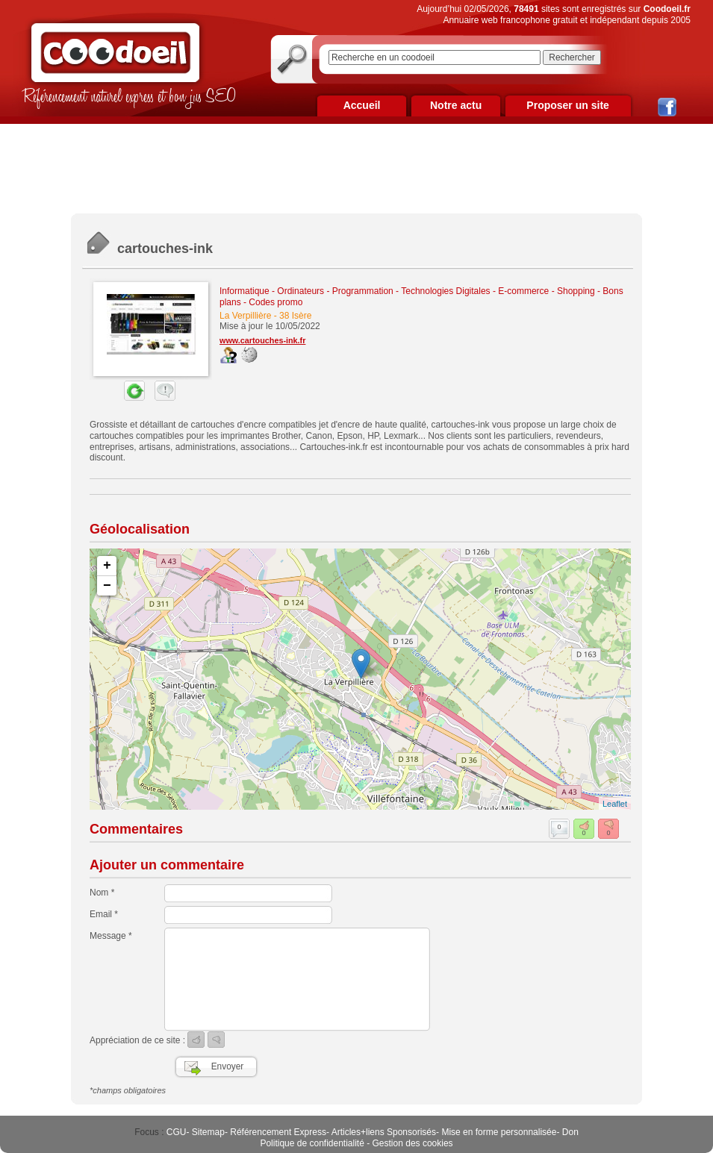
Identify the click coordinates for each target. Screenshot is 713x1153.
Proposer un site (567, 105)
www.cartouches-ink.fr (262, 340)
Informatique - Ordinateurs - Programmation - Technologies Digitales (355, 291)
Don (570, 1132)
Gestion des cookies (413, 1143)
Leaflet (615, 803)
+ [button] (107, 566)
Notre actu (456, 105)
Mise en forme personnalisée (498, 1132)
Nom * (102, 892)
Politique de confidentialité (312, 1143)
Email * (104, 914)
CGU (176, 1132)
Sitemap (208, 1132)
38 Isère (295, 315)
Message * (111, 936)
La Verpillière (245, 315)
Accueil (362, 105)
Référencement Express (278, 1132)
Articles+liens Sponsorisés (383, 1132)
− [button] (107, 586)
